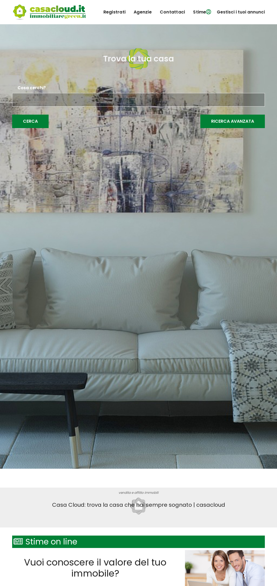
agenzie (143, 12)
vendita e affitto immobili (138, 492)
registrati (114, 12)
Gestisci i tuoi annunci (241, 12)
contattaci (172, 12)
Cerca (30, 121)
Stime (199, 12)
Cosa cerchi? (32, 87)
